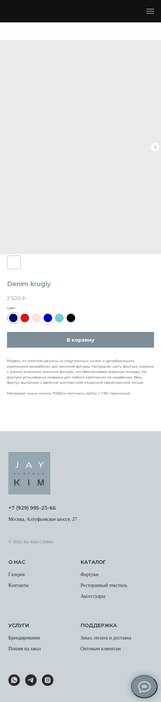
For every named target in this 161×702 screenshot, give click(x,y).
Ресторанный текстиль (104, 585)
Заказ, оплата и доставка (106, 637)
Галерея (16, 574)
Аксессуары (93, 596)
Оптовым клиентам (101, 648)
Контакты (18, 585)
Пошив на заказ (24, 648)
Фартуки (89, 574)
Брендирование (24, 637)
